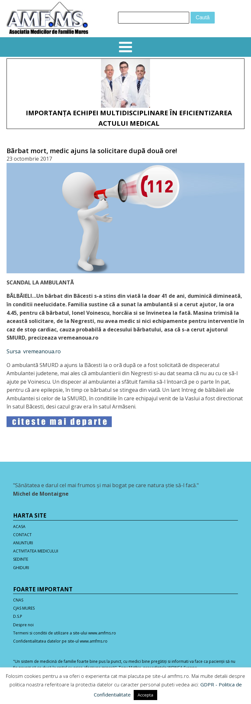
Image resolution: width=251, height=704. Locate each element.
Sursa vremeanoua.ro (34, 351)
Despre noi (23, 625)
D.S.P (17, 616)
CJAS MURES (24, 608)
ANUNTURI (23, 543)
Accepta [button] (145, 695)
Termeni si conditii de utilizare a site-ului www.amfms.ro (64, 633)
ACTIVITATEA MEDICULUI (35, 551)
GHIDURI (21, 567)
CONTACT (22, 534)
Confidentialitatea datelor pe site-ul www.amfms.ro (60, 641)
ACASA (19, 526)
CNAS (18, 600)
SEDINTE (20, 559)
